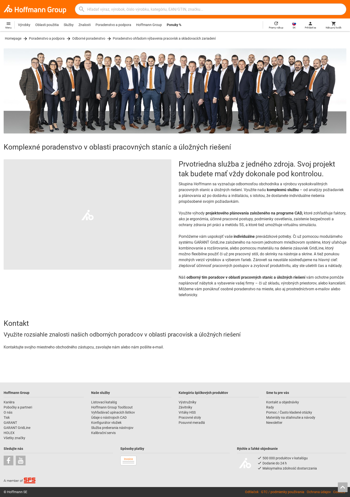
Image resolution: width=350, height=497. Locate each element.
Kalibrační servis (103, 433)
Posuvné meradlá (192, 423)
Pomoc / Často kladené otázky (289, 412)
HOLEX (9, 433)
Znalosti (85, 25)
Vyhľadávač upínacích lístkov (113, 412)
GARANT (10, 423)
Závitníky (185, 407)
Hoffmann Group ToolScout (112, 407)
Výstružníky (187, 402)
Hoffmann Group (149, 25)
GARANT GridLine (17, 428)
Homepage (13, 38)
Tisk (7, 417)
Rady (270, 407)
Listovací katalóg (104, 402)
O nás (8, 412)
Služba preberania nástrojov (112, 428)
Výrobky (24, 25)
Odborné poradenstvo (88, 38)
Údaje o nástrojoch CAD (109, 417)
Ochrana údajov (319, 492)
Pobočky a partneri (18, 407)
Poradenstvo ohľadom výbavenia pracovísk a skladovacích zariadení (164, 38)
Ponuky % (174, 25)
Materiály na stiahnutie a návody (290, 417)
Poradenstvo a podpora (113, 25)
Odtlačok (252, 492)
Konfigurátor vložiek (106, 423)
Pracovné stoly (190, 417)
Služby (69, 25)
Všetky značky (14, 438)
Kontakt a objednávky (282, 402)
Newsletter (274, 423)
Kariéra (9, 402)
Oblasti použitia (47, 25)
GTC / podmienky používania (282, 492)
